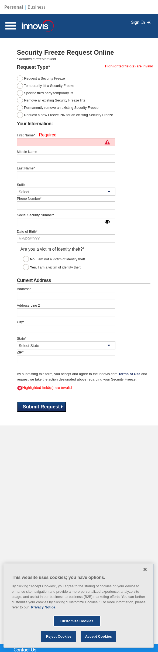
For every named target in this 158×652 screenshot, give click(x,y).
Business (37, 7)
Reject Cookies (58, 636)
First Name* (26, 135)
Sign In (142, 22)
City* (20, 322)
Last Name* (26, 168)
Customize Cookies (76, 621)
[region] (79, 605)
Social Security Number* (35, 215)
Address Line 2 (28, 305)
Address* (24, 289)
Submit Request (43, 406)
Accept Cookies (98, 636)
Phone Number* (29, 198)
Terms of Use (129, 374)
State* (21, 338)
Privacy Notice (43, 607)
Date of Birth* (27, 232)
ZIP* (20, 352)
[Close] (145, 569)
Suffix (21, 185)
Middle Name (27, 152)
